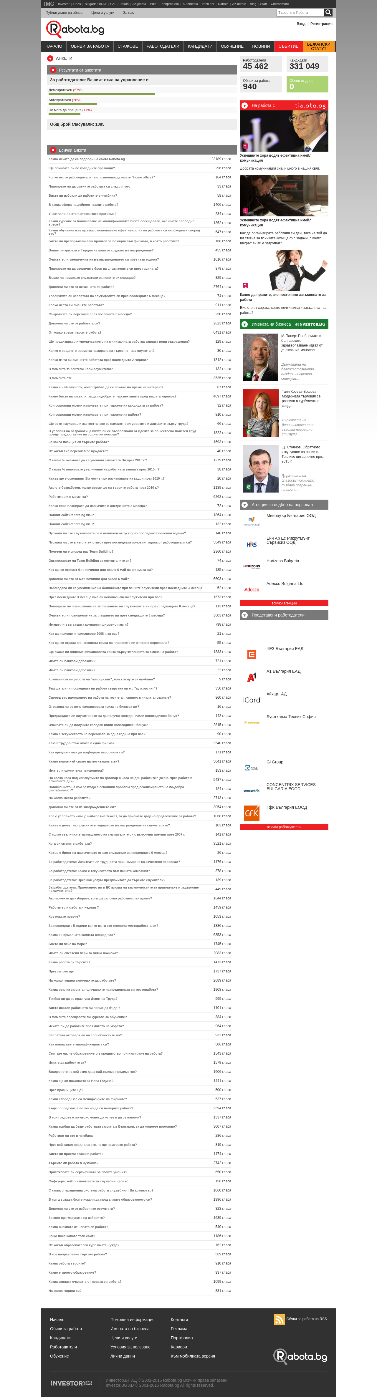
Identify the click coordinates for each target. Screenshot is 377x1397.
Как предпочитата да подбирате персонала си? (87, 752)
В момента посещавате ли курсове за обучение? (88, 1017)
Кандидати (200, 46)
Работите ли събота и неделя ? (74, 907)
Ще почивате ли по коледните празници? (82, 168)
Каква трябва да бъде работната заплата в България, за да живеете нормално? (113, 1126)
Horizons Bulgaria (283, 561)
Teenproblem (169, 4)
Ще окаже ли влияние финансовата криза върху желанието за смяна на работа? (113, 652)
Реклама (179, 1328)
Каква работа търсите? (67, 1263)
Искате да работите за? (67, 1062)
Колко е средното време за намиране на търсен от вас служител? (102, 350)
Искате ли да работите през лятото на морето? (86, 1026)
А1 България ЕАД (283, 671)
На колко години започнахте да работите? (82, 980)
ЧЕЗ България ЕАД (285, 649)
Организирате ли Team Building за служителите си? (90, 560)
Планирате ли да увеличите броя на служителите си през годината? (104, 268)
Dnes (77, 4)
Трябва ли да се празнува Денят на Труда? (83, 998)
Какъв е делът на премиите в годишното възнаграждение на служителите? (109, 825)
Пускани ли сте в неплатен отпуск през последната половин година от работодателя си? (120, 542)
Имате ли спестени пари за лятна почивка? (83, 953)
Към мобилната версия (193, 1356)
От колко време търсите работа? (75, 332)
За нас (128, 13)
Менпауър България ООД (291, 515)
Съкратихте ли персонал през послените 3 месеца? (90, 314)
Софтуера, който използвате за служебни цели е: (88, 1181)
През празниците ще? (66, 1090)
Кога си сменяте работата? (70, 843)
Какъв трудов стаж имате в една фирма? (82, 743)
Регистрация (321, 24)
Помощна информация (132, 1319)
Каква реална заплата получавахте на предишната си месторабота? (103, 989)
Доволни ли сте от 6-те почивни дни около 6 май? (89, 579)
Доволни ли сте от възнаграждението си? (82, 807)
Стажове (128, 46)
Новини (261, 46)
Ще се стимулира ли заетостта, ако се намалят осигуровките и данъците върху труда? (118, 423)
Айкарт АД (277, 694)
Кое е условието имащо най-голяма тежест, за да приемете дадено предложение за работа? (122, 816)
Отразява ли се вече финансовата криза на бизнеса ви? (94, 706)
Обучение (59, 1356)
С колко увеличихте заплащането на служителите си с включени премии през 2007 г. (117, 834)
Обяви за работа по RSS (300, 1319)
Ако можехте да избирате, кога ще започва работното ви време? (100, 898)
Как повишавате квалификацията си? (79, 1044)
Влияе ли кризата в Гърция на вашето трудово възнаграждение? (101, 250)
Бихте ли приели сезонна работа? (76, 1154)
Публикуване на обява (64, 13)
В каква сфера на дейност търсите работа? (83, 204)
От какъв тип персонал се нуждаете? (78, 451)
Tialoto (124, 4)
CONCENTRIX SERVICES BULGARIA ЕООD (291, 787)
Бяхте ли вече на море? (68, 944)
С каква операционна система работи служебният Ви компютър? (101, 1190)
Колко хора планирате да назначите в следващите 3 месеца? (98, 506)
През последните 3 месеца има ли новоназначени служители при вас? (105, 597)
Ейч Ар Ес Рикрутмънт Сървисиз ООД (288, 540)
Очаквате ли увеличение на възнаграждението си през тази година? (104, 259)
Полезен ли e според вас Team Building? (81, 551)
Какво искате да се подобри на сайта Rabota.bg (87, 159)
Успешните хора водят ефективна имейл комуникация (276, 158)
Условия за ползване (130, 1347)
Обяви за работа (90, 46)
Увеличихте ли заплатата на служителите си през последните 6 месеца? (107, 296)
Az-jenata (139, 4)
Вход (301, 24)
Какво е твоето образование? (72, 1272)
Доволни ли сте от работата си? (74, 323)
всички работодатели (284, 827)
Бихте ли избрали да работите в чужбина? (83, 195)
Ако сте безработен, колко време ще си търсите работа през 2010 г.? (104, 487)
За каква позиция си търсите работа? (79, 442)
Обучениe (232, 46)
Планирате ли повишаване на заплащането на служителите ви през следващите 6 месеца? (122, 606)
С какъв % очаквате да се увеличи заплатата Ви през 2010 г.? (98, 460)
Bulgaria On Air (95, 4)
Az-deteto (239, 4)
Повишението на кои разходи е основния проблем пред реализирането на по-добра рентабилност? (116, 788)
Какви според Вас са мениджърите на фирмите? (88, 1099)
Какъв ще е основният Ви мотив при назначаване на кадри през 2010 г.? (107, 478)
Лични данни (122, 1356)
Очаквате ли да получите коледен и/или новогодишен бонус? (98, 725)
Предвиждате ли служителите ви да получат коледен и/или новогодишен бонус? (114, 715)
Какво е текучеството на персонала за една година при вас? (97, 734)
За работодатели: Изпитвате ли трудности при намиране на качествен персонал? (114, 862)
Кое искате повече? (64, 916)
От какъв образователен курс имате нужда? (84, 1245)
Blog (253, 4)
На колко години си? (65, 1290)
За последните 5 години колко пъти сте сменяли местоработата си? (103, 925)
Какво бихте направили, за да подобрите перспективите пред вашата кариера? (112, 396)
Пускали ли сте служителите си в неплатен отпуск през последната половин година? (117, 533)
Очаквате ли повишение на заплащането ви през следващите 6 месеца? (107, 615)
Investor (64, 4)
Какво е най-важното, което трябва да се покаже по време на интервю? (106, 387)
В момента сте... (62, 378)
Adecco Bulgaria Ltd (285, 583)
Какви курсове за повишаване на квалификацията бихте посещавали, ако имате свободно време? (121, 222)
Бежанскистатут (318, 46)
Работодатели (163, 46)
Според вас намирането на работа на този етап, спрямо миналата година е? (110, 697)
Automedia (190, 4)
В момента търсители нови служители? (81, 369)
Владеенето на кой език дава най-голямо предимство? (93, 1071)
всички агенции (284, 603)
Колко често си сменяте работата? (76, 305)
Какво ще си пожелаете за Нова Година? (81, 1081)
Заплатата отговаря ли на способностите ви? (85, 1035)
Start (263, 4)
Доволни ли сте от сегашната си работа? (81, 287)
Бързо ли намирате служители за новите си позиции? (92, 277)
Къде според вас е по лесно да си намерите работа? (91, 1108)
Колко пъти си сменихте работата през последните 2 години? (98, 360)
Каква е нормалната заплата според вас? (82, 935)
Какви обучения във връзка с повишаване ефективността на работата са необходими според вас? (124, 231)
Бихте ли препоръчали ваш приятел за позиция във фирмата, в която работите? (114, 241)
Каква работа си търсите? (69, 962)
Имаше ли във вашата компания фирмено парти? (89, 624)
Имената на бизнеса (130, 1328)
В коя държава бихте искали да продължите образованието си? (100, 1199)
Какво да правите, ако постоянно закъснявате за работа (283, 297)
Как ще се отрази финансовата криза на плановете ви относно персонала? (109, 642)
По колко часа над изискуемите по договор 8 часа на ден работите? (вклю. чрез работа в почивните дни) (120, 779)
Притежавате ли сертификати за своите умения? (88, 1172)
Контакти (179, 1319)
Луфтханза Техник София (291, 717)
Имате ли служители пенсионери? (76, 770)
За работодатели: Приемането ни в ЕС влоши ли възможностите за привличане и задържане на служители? (124, 889)
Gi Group (275, 762)
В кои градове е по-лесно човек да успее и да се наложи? (95, 1117)
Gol (112, 4)
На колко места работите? (69, 798)
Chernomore (280, 4)
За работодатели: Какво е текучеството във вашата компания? (99, 871)
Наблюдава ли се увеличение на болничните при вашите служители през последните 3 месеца (125, 588)
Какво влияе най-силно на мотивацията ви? (84, 761)
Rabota (223, 4)
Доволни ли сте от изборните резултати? (82, 1208)
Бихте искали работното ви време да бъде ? (84, 1008)
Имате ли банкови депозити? (72, 661)
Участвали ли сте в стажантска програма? (82, 214)
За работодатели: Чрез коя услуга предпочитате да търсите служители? (107, 880)
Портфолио (182, 1337)
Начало (53, 46)
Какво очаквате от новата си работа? (78, 1227)
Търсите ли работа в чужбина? (74, 1163)
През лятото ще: (62, 971)
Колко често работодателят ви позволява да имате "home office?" (102, 177)
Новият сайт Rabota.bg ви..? (71, 515)
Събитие (289, 46)
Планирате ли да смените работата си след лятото (89, 186)
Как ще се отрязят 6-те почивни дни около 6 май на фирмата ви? (101, 569)
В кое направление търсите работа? (78, 1254)
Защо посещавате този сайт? (72, 1236)
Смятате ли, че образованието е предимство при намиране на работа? (106, 1053)
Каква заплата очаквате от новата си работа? (85, 1281)
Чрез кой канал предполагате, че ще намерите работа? (93, 1144)
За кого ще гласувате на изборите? (77, 1217)
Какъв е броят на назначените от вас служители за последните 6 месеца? (108, 852)
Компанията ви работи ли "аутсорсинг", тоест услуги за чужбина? (102, 679)
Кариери (179, 1347)
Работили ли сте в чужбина (71, 1135)
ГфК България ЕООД (287, 807)
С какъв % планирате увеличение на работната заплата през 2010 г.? (104, 469)
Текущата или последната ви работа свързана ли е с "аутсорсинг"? (103, 688)
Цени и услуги (102, 13)
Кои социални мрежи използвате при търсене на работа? (95, 414)
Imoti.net (208, 4)
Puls (153, 4)
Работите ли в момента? (68, 496)
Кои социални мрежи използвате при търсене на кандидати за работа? (106, 405)
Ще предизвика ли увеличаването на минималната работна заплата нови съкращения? (119, 341)
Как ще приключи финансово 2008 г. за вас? (84, 633)
